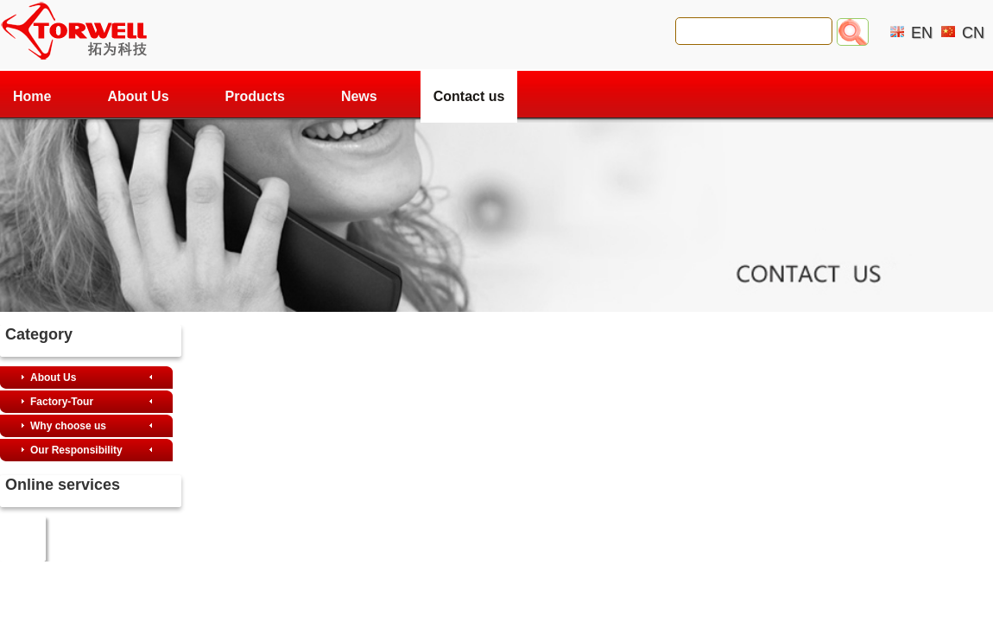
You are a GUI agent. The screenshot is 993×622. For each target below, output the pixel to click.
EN (922, 32)
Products (255, 96)
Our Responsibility (76, 450)
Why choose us (68, 426)
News (359, 96)
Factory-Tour (61, 402)
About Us (137, 96)
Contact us (469, 96)
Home (32, 96)
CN (973, 32)
